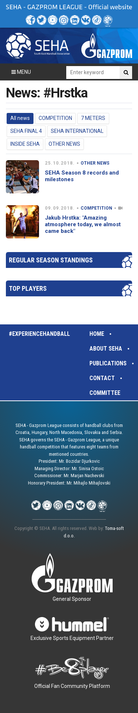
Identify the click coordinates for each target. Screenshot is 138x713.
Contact (102, 378)
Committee (104, 392)
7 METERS (93, 118)
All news (20, 118)
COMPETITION (55, 118)
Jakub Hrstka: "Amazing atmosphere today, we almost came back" (83, 224)
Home (96, 333)
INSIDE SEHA (25, 144)
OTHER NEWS (64, 144)
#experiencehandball (39, 333)
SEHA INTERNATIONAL (77, 131)
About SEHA (105, 348)
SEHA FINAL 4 (26, 131)
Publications (108, 363)
